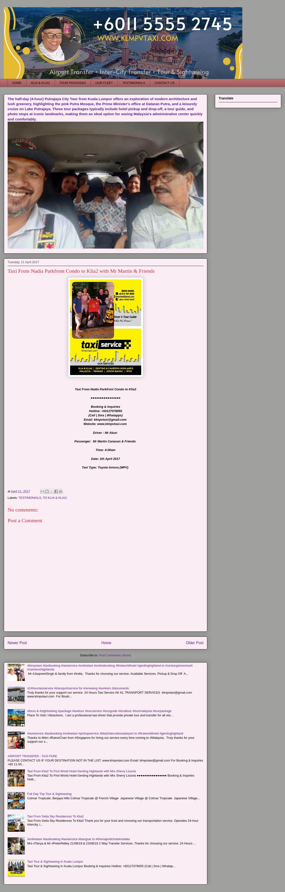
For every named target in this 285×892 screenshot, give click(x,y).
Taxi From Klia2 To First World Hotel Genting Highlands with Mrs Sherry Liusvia (81, 771)
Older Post (194, 643)
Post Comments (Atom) (115, 655)
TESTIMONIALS (133, 83)
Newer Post (17, 643)
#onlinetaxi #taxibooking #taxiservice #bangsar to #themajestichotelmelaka (78, 839)
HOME (17, 83)
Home (106, 643)
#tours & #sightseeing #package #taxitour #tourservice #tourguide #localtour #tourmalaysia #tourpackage (99, 711)
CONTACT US (164, 83)
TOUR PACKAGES (72, 83)
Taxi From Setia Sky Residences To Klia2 (55, 816)
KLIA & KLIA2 (40, 83)
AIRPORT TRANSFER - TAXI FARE (32, 756)
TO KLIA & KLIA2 (55, 498)
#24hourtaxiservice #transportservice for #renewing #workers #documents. (78, 688)
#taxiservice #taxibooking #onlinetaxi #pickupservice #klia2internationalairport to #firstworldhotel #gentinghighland (105, 733)
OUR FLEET (104, 83)
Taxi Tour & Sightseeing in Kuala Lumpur (55, 861)
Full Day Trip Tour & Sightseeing (49, 794)
